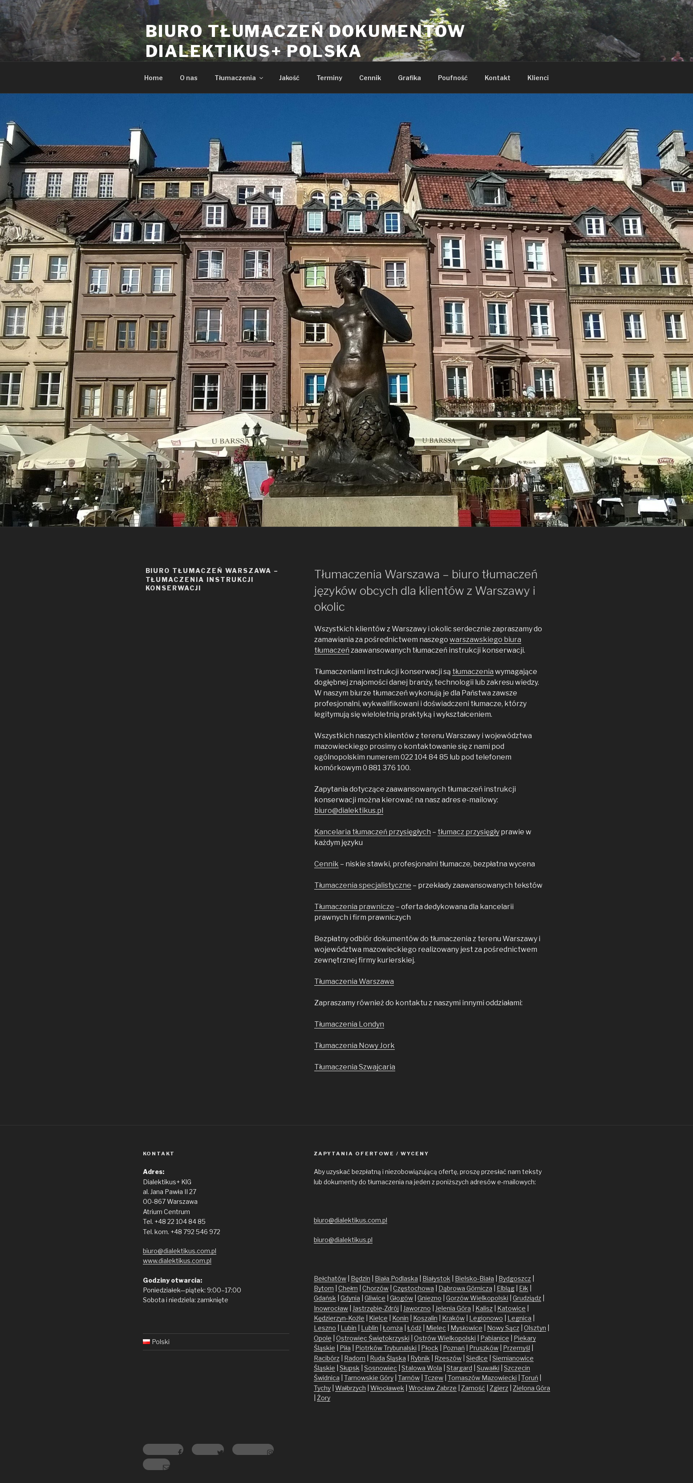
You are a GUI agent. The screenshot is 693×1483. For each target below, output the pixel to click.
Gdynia (350, 1298)
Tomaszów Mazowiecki (482, 1377)
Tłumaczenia (239, 77)
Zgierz (499, 1388)
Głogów (401, 1298)
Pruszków (483, 1348)
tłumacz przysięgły (468, 832)
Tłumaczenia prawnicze (354, 906)
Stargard (459, 1368)
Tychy (322, 1388)
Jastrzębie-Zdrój (376, 1308)
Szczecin (517, 1368)
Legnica (519, 1318)
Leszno (325, 1328)
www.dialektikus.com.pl (177, 1260)
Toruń (529, 1377)
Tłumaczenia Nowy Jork (354, 1045)
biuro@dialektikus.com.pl (179, 1251)
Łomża (393, 1328)
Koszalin (425, 1318)
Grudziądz (527, 1298)
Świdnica (327, 1377)
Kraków (453, 1318)
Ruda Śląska (388, 1358)
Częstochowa (413, 1288)
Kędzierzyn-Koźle (339, 1318)
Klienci (538, 77)
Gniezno (429, 1298)
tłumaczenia (473, 671)
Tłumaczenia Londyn (349, 1024)
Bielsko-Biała (474, 1278)
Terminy (329, 77)
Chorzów (375, 1288)
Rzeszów (448, 1358)
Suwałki (488, 1368)
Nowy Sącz (503, 1328)
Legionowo (486, 1318)
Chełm (348, 1288)
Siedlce (477, 1358)
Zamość (473, 1388)
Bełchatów (330, 1278)
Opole (323, 1338)
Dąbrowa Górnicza (465, 1288)
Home (153, 77)
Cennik (370, 77)
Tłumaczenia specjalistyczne (362, 885)
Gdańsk (325, 1298)
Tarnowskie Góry (368, 1377)
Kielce (378, 1318)
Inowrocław (331, 1308)
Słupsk (350, 1368)
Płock (429, 1348)
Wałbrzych (350, 1388)
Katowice (511, 1308)
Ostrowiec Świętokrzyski (372, 1338)
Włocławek (387, 1388)
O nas (189, 77)
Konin (400, 1318)
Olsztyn (535, 1328)
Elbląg (506, 1288)
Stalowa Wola (421, 1368)
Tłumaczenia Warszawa (354, 981)
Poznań (454, 1348)
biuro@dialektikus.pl (348, 810)
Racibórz (327, 1358)
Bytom (324, 1288)
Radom (354, 1358)
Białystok (436, 1278)
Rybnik (420, 1358)
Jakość (289, 77)
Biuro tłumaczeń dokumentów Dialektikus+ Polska (306, 41)
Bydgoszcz (514, 1278)
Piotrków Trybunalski (386, 1348)
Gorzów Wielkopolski (477, 1298)
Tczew (433, 1377)
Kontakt (498, 77)
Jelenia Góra (453, 1308)
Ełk (523, 1288)
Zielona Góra (531, 1388)
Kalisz (484, 1308)
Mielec (436, 1328)
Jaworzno (417, 1308)
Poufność (453, 77)
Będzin (360, 1278)
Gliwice (375, 1298)
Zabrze (446, 1388)
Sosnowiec (380, 1368)
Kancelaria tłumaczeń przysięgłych (372, 832)
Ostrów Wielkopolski (445, 1338)
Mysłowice (466, 1328)
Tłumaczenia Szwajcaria (354, 1067)
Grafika (409, 77)
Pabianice (494, 1338)
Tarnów (409, 1377)
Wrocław (422, 1388)
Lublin (369, 1328)
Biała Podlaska (396, 1278)
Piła (345, 1348)
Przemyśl (516, 1348)
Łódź (414, 1328)
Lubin (348, 1328)
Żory (323, 1398)
